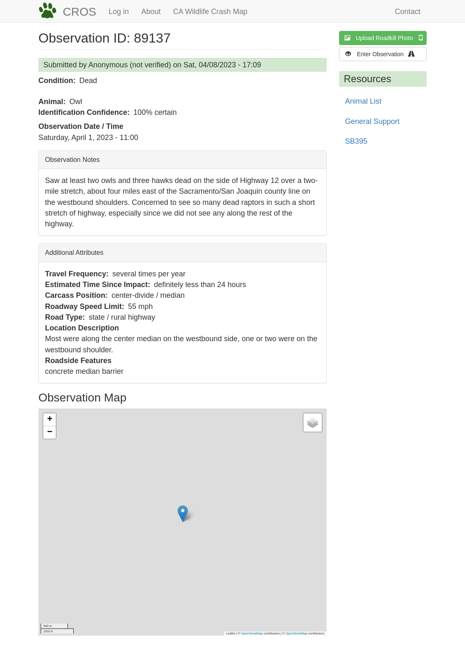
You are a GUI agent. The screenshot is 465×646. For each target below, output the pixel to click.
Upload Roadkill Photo (385, 37)
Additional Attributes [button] (74, 252)
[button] (183, 513)
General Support (372, 121)
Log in (119, 11)
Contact (407, 11)
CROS (79, 11)
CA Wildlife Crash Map (210, 11)
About (151, 11)
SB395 (356, 141)
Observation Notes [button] (72, 159)
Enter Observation (382, 53)
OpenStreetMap (252, 633)
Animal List (363, 101)
